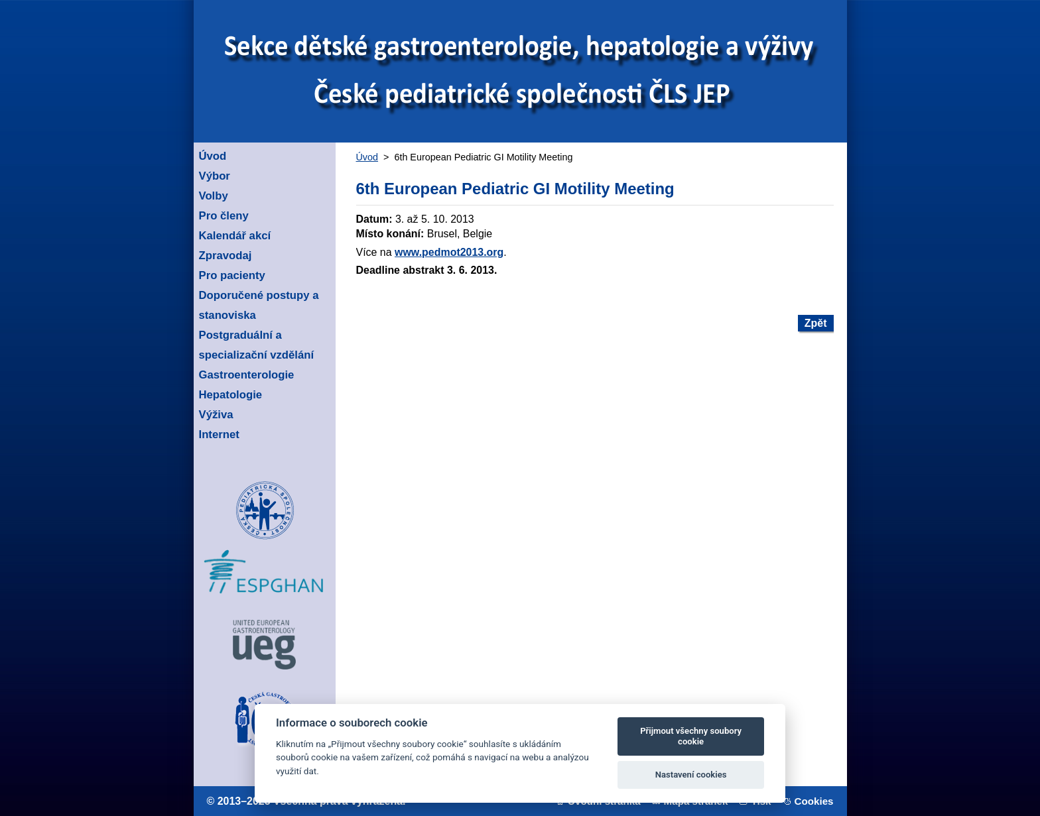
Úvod (367, 157)
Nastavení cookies (691, 775)
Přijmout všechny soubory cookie (691, 736)
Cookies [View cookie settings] (814, 801)
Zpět (816, 323)
